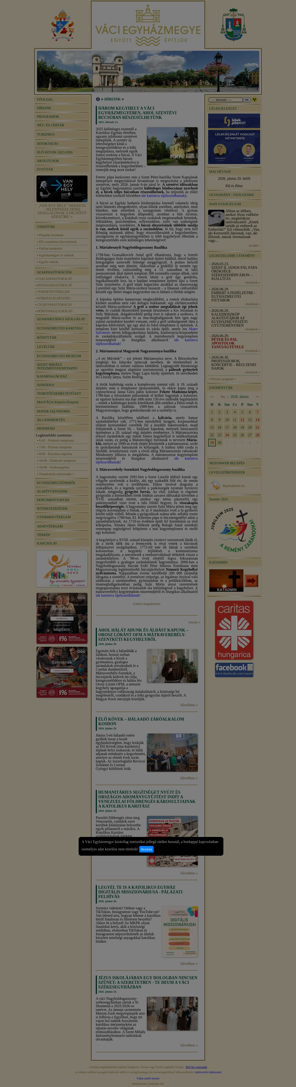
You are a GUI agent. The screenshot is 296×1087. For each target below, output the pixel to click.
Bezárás (146, 849)
